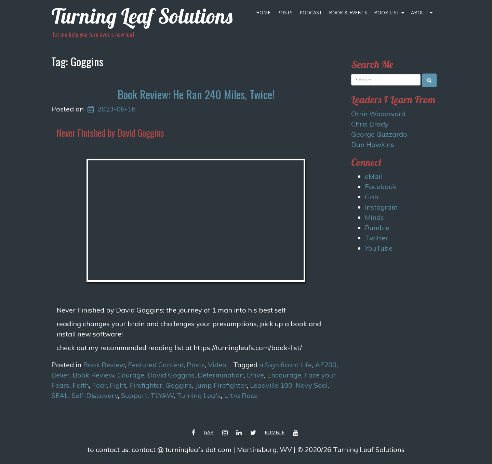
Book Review (104, 364)
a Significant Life (285, 364)
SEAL (59, 395)
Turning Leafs (199, 395)
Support (134, 395)
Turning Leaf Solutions (141, 16)
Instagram (381, 207)
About (422, 12)
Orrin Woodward (378, 113)
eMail (373, 176)
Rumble (377, 227)
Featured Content (156, 364)
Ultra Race (241, 395)
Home (263, 12)
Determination (221, 375)
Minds (374, 217)
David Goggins (171, 375)
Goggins (178, 385)
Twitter (376, 238)
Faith (80, 385)
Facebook (381, 186)
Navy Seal (311, 385)
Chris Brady (370, 124)
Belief (60, 375)
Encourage (284, 375)
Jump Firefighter (221, 385)
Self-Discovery (94, 395)
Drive (255, 375)
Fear (99, 385)
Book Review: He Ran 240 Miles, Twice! (196, 94)
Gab (371, 197)
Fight (118, 385)
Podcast (311, 12)
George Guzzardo (379, 134)
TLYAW (162, 395)
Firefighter (145, 385)
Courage (130, 375)
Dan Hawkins (372, 144)
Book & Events (348, 12)
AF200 (325, 364)
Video (217, 364)
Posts (285, 12)
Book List (389, 12)
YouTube (379, 248)
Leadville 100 (271, 385)
